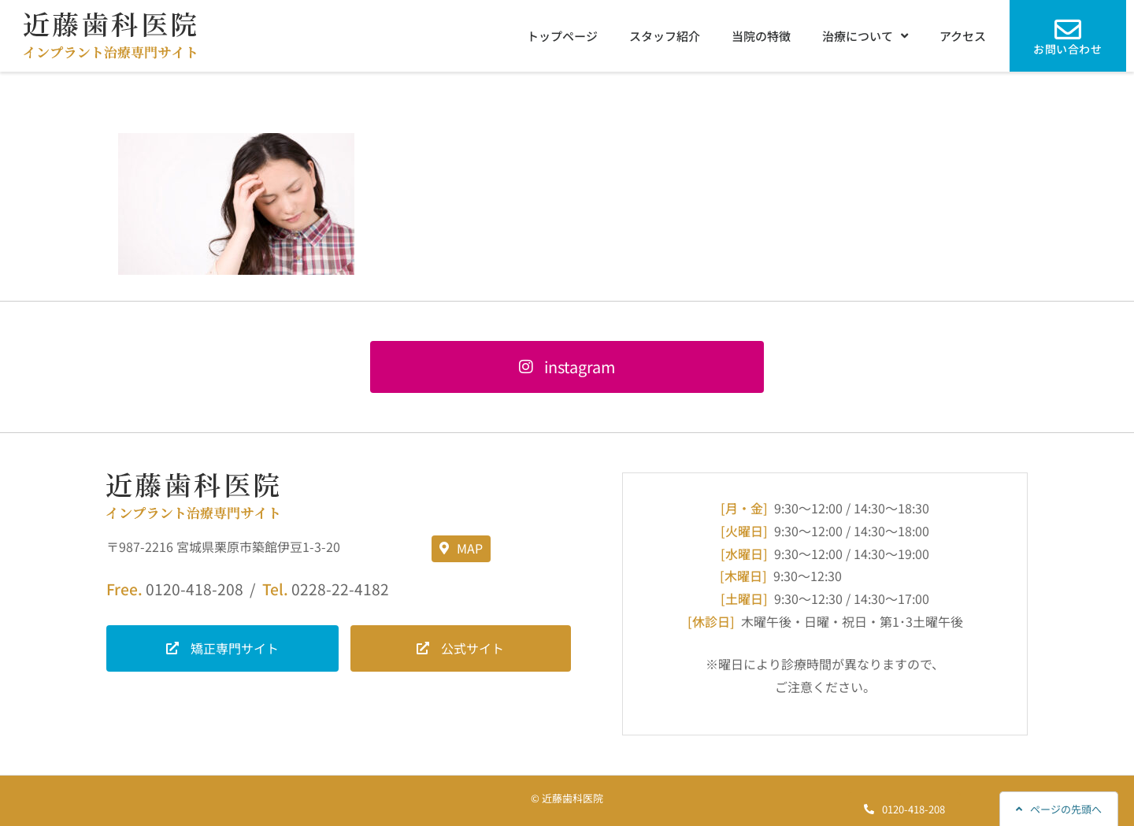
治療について (865, 36)
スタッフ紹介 (664, 36)
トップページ (562, 36)
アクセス (962, 36)
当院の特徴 (761, 36)
